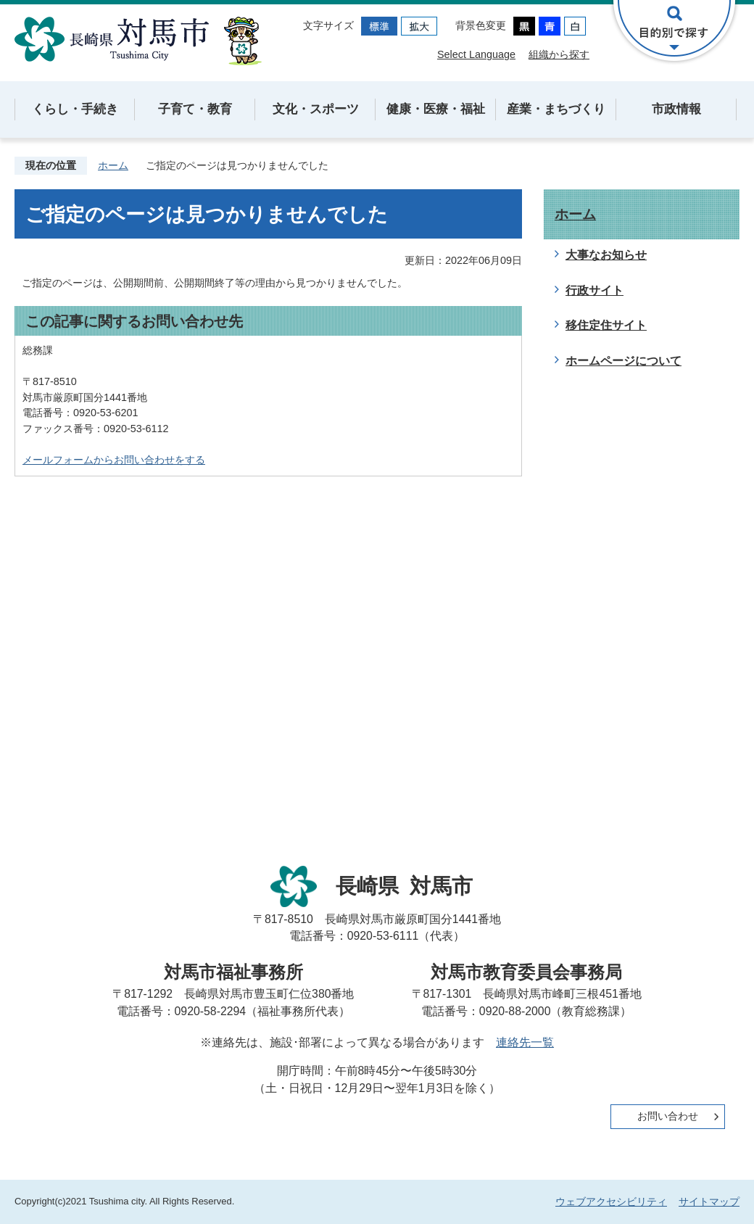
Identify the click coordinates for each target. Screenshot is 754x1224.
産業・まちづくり (556, 109)
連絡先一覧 (525, 1042)
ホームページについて (624, 361)
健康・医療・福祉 (435, 109)
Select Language (476, 54)
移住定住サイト (606, 325)
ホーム (113, 165)
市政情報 (676, 109)
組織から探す (559, 54)
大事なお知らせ (606, 255)
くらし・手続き (75, 109)
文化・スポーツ (316, 109)
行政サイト (595, 290)
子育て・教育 (195, 109)
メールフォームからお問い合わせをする (113, 460)
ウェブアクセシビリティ (611, 1201)
